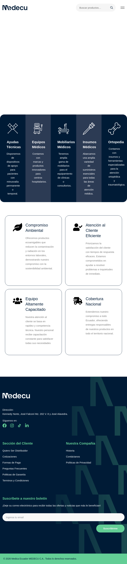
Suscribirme (110, 528)
